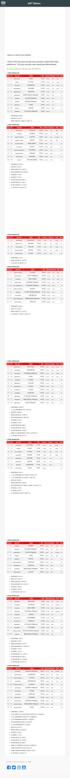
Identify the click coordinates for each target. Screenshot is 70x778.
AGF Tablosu (34, 3)
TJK (30, 762)
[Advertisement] (35, 31)
